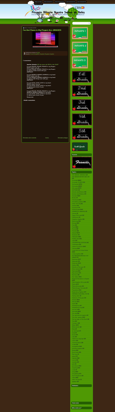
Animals (74, 195)
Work (73, 329)
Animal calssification (78, 192)
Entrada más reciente (29, 137)
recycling (74, 367)
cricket (74, 344)
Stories (74, 301)
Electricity (75, 221)
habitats (74, 358)
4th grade (75, 188)
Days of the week (77, 215)
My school (75, 273)
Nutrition (74, 274)
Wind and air (75, 327)
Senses (74, 299)
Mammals (75, 261)
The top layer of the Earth (79, 319)
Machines (75, 259)
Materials (75, 263)
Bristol (74, 197)
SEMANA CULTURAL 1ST (79, 294)
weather (74, 381)
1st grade (74, 180)
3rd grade (42, 54)
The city (74, 313)
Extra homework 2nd (59, 1)
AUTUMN (75, 190)
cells (73, 336)
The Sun (74, 309)
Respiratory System (78, 292)
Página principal (38, 1)
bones (74, 334)
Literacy (74, 248)
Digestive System (77, 219)
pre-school (75, 366)
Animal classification (78, 194)
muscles (74, 362)
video (73, 377)
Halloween (75, 236)
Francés (74, 230)
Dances (74, 213)
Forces (74, 229)
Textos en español (38, 4)
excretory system (77, 348)
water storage (76, 379)
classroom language (78, 338)
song (73, 371)
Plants (74, 284)
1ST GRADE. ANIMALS (79, 174)
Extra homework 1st (48, 1)
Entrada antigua (63, 137)
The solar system (77, 317)
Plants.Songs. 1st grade (79, 288)
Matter (74, 265)
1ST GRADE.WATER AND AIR (80, 176)
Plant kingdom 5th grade (79, 282)
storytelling (75, 373)
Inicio (47, 137)
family (74, 350)
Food (73, 227)
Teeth (73, 303)
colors (74, 340)
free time (74, 354)
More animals (76, 269)
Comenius (75, 207)
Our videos (75, 276)
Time (73, 321)
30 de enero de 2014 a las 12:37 (47, 64)
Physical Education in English (80, 278)
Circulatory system (77, 201)
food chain (75, 352)
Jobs (73, 240)
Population (75, 290)
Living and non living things (80, 250)
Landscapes (75, 244)
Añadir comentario (29, 100)
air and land (75, 331)
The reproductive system (79, 315)
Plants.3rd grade (77, 286)
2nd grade (75, 184)
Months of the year (77, 267)
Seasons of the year (78, 297)
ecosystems (75, 346)
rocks (73, 369)
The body (74, 311)
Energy (74, 223)
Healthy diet (75, 238)
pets (73, 364)
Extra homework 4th (81, 1)
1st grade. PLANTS (77, 182)
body (73, 332)
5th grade (47, 54)
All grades (51, 54)
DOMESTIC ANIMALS (78, 211)
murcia (74, 360)
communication (76, 342)
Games (74, 232)
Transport (75, 323)
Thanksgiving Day (77, 307)
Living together (76, 253)
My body (74, 271)
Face (73, 225)
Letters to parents (77, 246)
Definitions (75, 217)
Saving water (75, 295)
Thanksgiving (75, 305)
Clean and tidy (76, 203)
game (73, 356)
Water (73, 325)
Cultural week (76, 209)
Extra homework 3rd (70, 1)
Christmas (75, 199)
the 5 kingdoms (76, 375)
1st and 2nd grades (34, 54)
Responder (30, 97)
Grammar (74, 234)
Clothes (74, 205)
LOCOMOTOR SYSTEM (79, 242)
